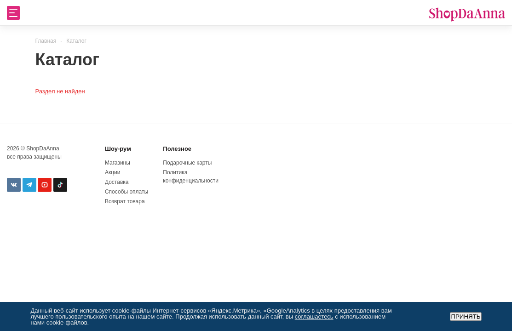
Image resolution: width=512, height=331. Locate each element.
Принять (465, 316)
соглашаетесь (314, 316)
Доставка (117, 182)
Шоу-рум (118, 148)
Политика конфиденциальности (190, 176)
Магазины (117, 163)
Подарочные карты (187, 163)
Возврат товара (125, 201)
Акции (113, 172)
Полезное (177, 148)
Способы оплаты (126, 191)
